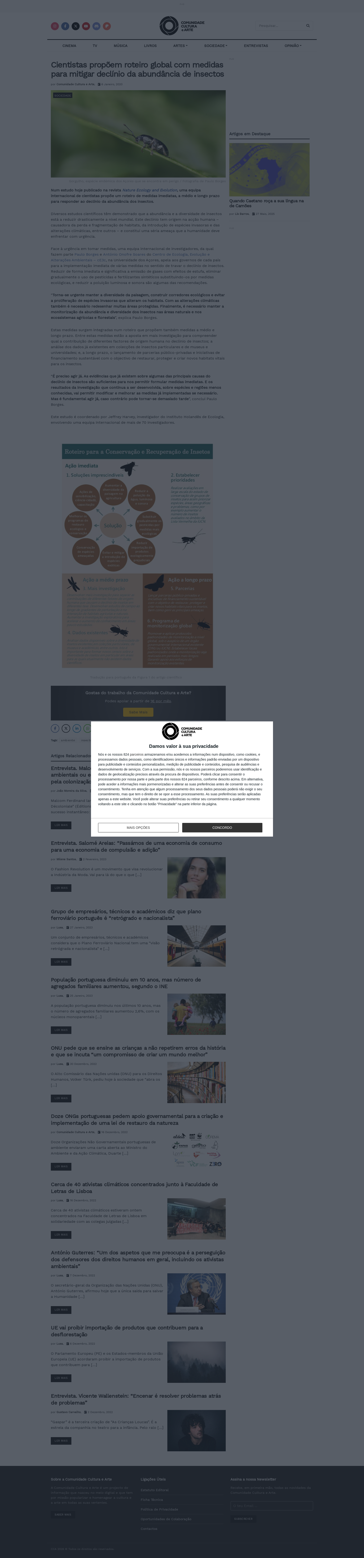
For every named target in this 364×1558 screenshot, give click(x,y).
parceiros (137, 754)
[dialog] (182, 778)
